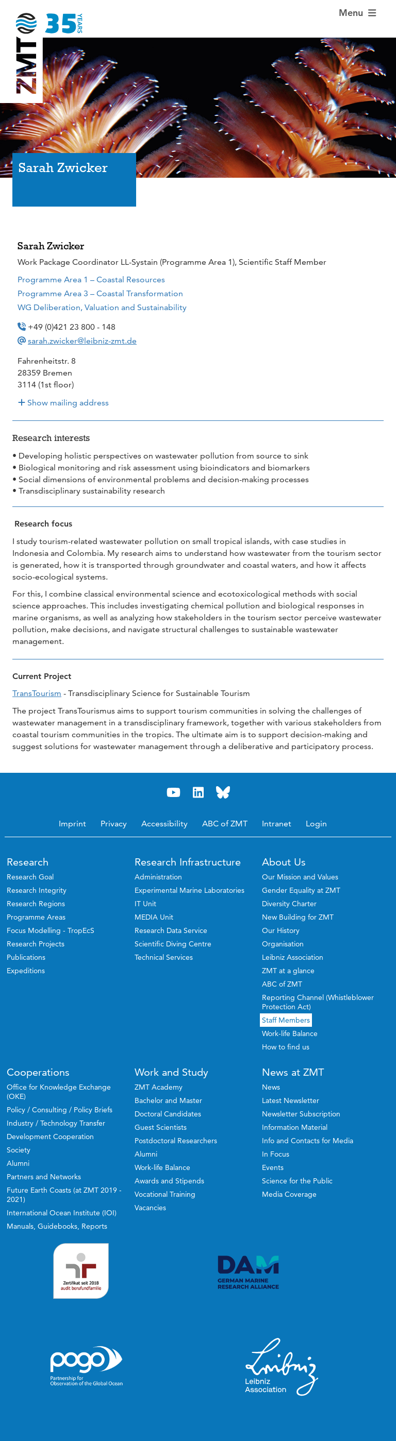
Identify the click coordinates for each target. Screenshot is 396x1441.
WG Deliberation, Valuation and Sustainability (102, 307)
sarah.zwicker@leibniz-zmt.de (82, 341)
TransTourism (36, 693)
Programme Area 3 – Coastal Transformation (100, 293)
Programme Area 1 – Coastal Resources (91, 279)
